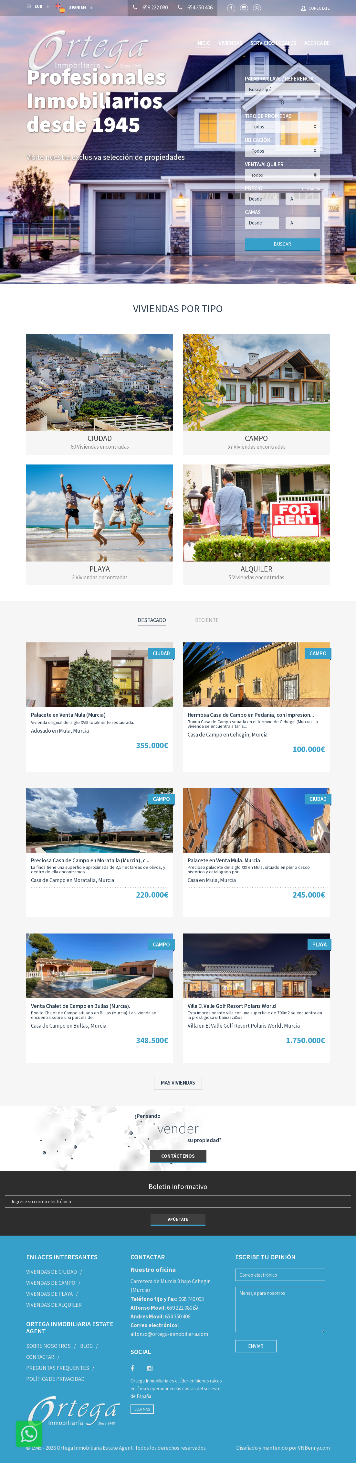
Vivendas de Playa (49, 1293)
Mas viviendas (178, 1082)
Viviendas (230, 43)
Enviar (255, 1346)
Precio (254, 187)
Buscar (282, 244)
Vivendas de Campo (50, 1282)
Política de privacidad (55, 1378)
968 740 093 (167, 1298)
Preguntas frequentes (57, 1367)
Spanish (71, 8)
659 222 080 (161, 1307)
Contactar (40, 1356)
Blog (86, 1345)
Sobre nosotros (48, 1345)
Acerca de (317, 43)
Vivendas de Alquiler (54, 1304)
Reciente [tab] (207, 619)
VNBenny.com (314, 1447)
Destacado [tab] (152, 619)
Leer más (142, 1408)
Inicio (203, 43)
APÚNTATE (178, 1218)
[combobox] (282, 175)
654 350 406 (160, 1316)
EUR (34, 6)
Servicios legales (273, 43)
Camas (253, 211)
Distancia (311, 188)
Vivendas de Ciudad (51, 1271)
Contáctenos (178, 1155)
